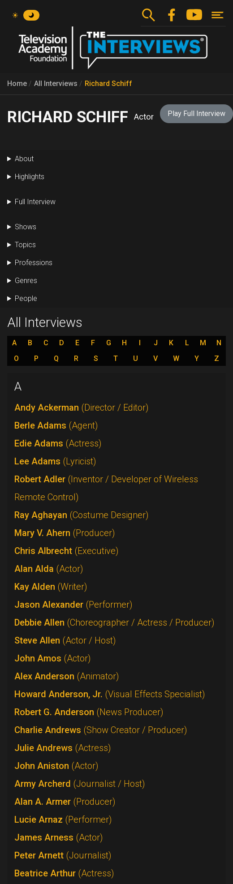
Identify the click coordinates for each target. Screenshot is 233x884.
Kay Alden (50, 586)
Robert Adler (106, 488)
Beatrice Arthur (64, 873)
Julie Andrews (62, 747)
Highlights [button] (29, 176)
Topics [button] (25, 244)
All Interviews (56, 83)
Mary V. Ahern (64, 533)
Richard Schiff (108, 83)
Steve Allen (65, 640)
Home (17, 83)
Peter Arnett (63, 855)
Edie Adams (58, 443)
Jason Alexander (73, 604)
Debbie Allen (114, 622)
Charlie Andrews (100, 730)
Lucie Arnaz (63, 819)
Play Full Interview (196, 113)
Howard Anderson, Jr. (109, 694)
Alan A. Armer (65, 801)
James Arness (58, 837)
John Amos (52, 658)
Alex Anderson (66, 676)
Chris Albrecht (66, 550)
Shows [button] (25, 227)
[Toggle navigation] (217, 15)
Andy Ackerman (81, 407)
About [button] (24, 158)
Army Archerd (79, 783)
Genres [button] (26, 280)
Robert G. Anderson (89, 712)
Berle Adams (56, 425)
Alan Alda (48, 568)
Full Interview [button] (35, 201)
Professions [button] (33, 262)
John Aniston (56, 765)
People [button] (26, 298)
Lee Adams (55, 461)
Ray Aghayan (81, 515)
